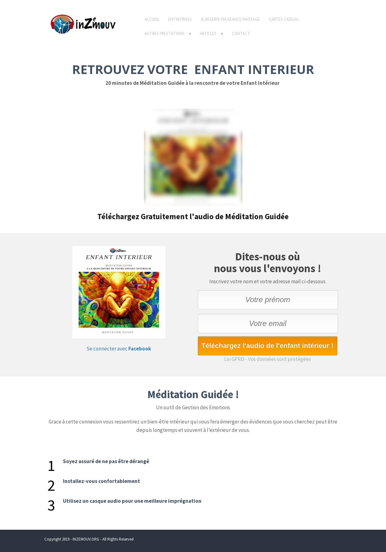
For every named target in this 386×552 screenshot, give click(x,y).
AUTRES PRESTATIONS (164, 33)
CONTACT (241, 33)
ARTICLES (208, 33)
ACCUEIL (151, 19)
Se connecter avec (119, 348)
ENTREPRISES (180, 19)
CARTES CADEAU (284, 19)
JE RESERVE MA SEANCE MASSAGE (230, 19)
